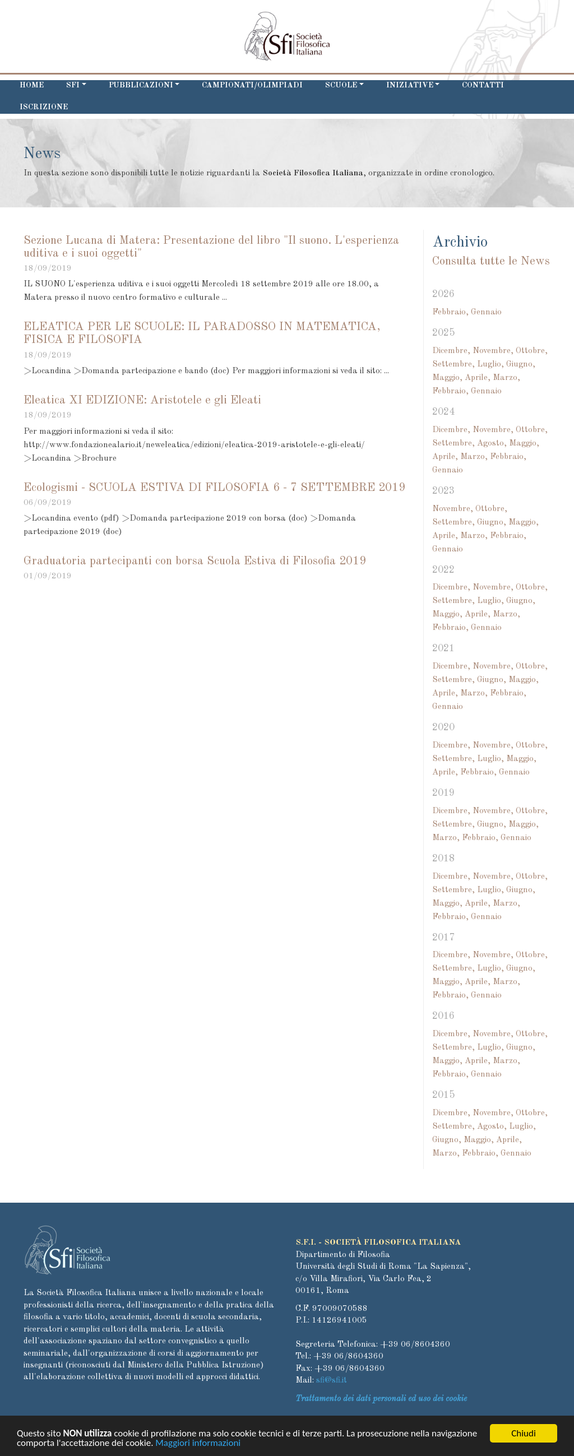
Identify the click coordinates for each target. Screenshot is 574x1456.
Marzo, (506, 378)
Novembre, (493, 351)
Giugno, (520, 364)
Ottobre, (532, 351)
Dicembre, (451, 351)
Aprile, (477, 378)
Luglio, (490, 364)
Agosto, (492, 443)
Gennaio (486, 312)
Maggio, (447, 378)
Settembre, (453, 364)
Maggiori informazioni (197, 1445)
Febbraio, (450, 312)
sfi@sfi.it (331, 1380)
